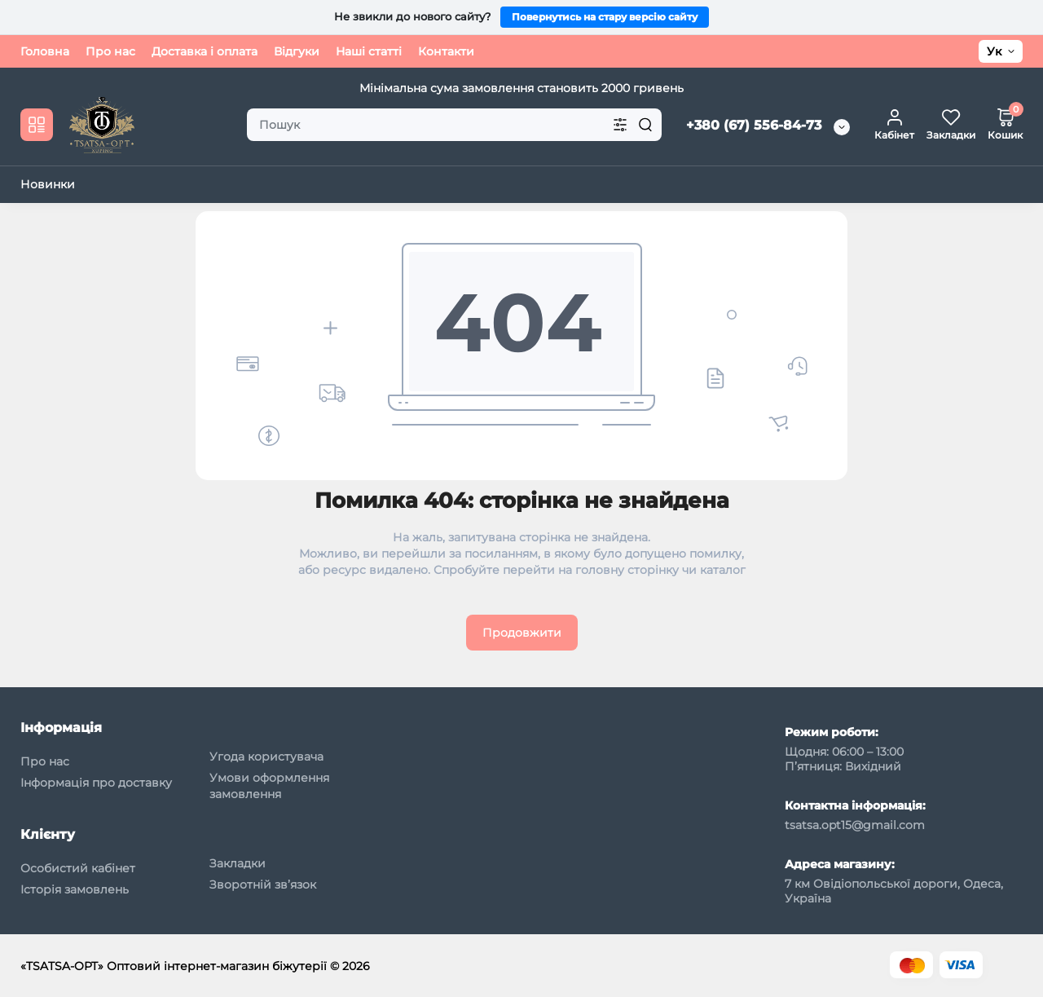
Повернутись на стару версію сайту (605, 17)
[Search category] (620, 125)
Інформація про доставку (96, 782)
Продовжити (521, 632)
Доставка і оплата (204, 51)
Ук (994, 51)
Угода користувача (266, 756)
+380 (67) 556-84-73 (753, 125)
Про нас (110, 51)
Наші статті (369, 51)
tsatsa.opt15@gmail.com (855, 825)
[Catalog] (36, 124)
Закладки (237, 863)
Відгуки (296, 51)
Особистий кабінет (77, 868)
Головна (44, 51)
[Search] (645, 125)
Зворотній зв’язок (262, 884)
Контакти (446, 51)
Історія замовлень (74, 889)
